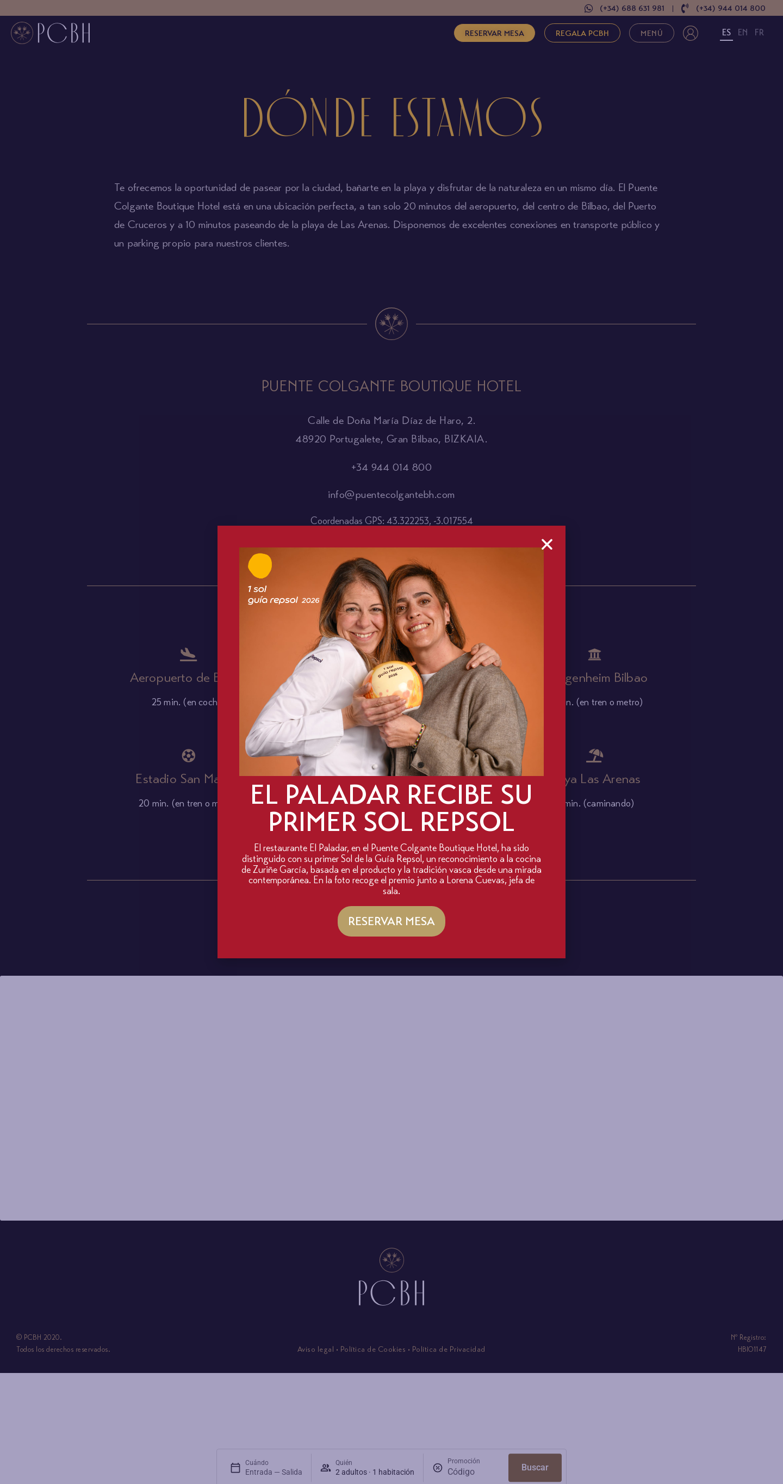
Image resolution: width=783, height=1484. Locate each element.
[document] (391, 742)
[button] (547, 544)
